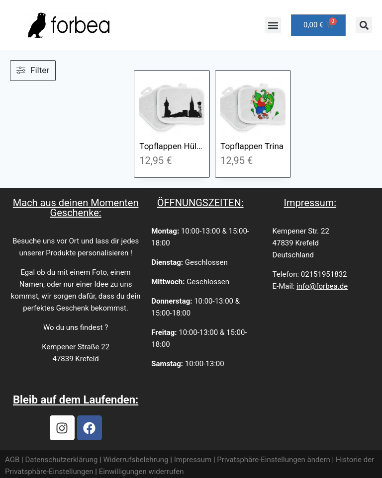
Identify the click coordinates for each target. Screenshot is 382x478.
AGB (12, 459)
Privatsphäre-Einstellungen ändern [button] (273, 459)
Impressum (192, 459)
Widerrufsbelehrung (136, 459)
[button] (273, 25)
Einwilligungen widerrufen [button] (141, 471)
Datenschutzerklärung (61, 459)
